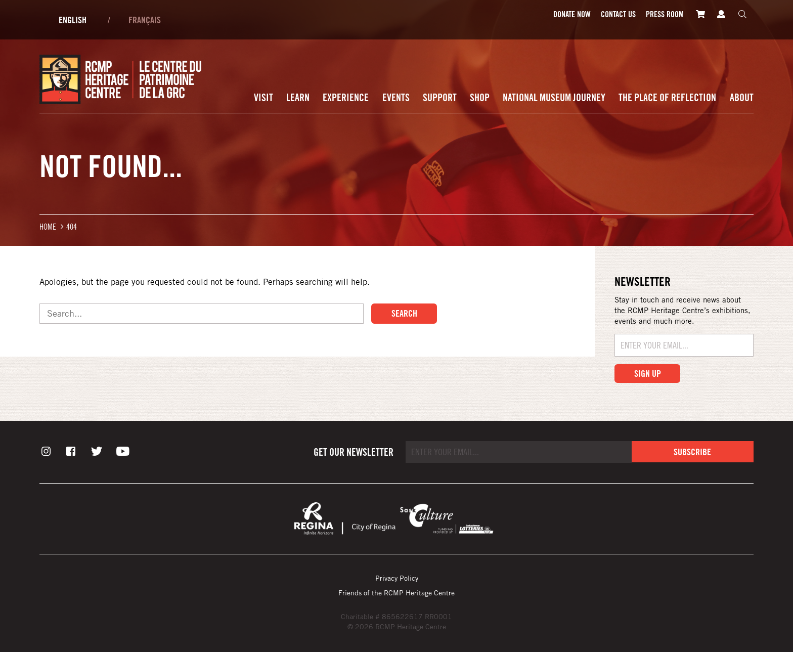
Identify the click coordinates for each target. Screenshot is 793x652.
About (742, 97)
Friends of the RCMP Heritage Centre (396, 592)
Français (144, 19)
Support (440, 97)
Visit (263, 97)
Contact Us (618, 14)
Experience (346, 97)
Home (47, 226)
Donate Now (572, 14)
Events (396, 97)
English (72, 19)
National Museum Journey (554, 97)
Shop (480, 97)
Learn (298, 97)
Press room (665, 14)
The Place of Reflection (667, 97)
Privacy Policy (396, 578)
